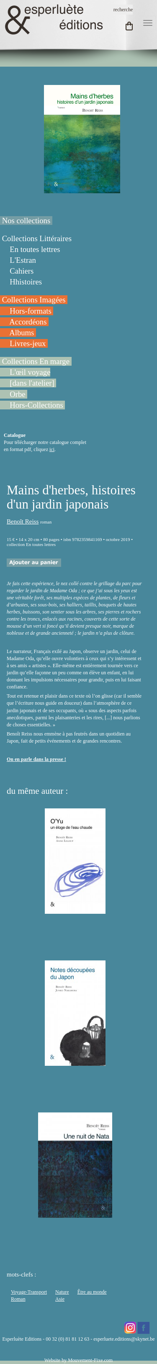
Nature (62, 1292)
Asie (59, 1299)
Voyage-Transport (29, 1292)
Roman (18, 1299)
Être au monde (92, 1292)
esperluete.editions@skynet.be (123, 1339)
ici (51, 449)
